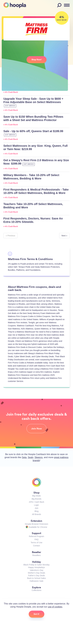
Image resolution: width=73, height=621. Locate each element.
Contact (36, 545)
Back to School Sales (36, 578)
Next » (64, 235)
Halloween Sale (36, 581)
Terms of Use (36, 542)
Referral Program (36, 536)
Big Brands (36, 499)
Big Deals (36, 496)
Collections (36, 590)
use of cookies (55, 607)
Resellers (36, 555)
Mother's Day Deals (36, 573)
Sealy (30, 457)
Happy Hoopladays (36, 567)
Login (36, 505)
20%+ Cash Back (36, 502)
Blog (36, 511)
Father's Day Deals (36, 575)
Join (36, 508)
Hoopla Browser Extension (36, 524)
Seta (24, 457)
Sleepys (39, 457)
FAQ (36, 539)
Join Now (36, 428)
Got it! (36, 614)
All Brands (36, 514)
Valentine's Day (36, 570)
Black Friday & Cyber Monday (36, 565)
